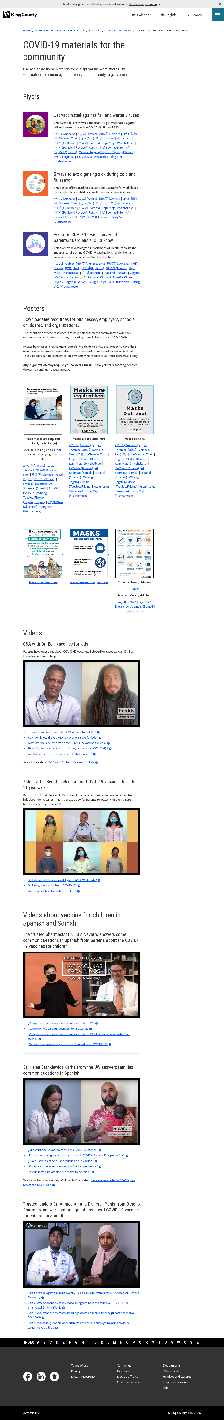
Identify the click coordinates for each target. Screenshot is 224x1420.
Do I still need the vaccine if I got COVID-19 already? (62, 880)
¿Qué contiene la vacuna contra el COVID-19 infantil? (63, 1150)
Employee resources (176, 1382)
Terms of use (79, 1365)
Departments (172, 1365)
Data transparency (83, 1376)
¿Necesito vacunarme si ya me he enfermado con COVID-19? (68, 1044)
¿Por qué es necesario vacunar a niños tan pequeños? (63, 1166)
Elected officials (127, 1376)
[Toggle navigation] (218, 14)
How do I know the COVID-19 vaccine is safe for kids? (63, 737)
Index (29, 1342)
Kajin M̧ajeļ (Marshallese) (118, 143)
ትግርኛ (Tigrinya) (64, 157)
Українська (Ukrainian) (92, 157)
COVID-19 (94, 30)
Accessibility (31, 1413)
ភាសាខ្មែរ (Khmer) (93, 268)
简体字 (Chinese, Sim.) (90, 263)
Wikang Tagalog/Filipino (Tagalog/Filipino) (106, 152)
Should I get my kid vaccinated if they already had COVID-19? (68, 748)
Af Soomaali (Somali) (115, 147)
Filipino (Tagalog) (65, 282)
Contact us (124, 1365)
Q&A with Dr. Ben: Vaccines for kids (71, 762)
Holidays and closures (177, 1376)
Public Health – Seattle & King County (59, 30)
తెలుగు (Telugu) (88, 282)
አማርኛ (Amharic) (64, 134)
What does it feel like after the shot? (52, 891)
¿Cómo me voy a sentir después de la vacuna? (58, 1028)
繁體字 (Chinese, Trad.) (122, 263)
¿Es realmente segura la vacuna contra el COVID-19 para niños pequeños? (76, 1155)
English (100, 138)
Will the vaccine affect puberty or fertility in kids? (60, 754)
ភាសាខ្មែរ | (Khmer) (65, 143)
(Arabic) (87, 134)
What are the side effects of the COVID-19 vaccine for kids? (67, 743)
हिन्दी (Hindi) (72, 268)
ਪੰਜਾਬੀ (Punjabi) (64, 147)
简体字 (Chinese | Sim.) (114, 134)
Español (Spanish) (65, 152)
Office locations (173, 1371)
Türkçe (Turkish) (135, 611)
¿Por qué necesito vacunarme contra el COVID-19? (61, 1023)
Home (26, 30)
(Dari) (87, 138)
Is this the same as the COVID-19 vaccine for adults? (62, 732)
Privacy (75, 1371)
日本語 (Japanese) (119, 138)
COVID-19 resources (118, 30)
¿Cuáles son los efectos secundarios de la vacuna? (61, 1161)
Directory (123, 1371)
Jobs (165, 1387)
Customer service (128, 1382)
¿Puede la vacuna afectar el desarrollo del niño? (59, 1172)
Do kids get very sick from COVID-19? (52, 885)
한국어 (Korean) (89, 143)
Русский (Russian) (88, 147)
